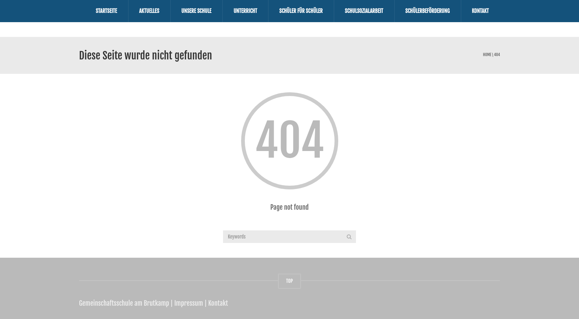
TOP (289, 281)
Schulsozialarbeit (364, 11)
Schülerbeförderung (427, 11)
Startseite (106, 11)
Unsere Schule (196, 11)
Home (487, 54)
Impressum (188, 303)
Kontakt (480, 11)
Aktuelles (149, 11)
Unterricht (245, 11)
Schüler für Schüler (301, 11)
